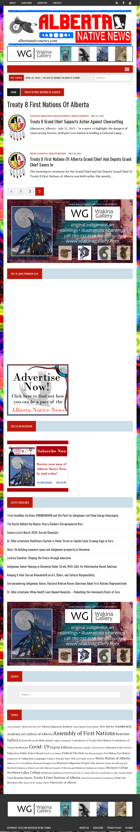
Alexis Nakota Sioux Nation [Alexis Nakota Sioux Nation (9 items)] (85, 727)
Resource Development (55, 116)
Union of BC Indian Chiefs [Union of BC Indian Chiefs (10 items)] (36, 783)
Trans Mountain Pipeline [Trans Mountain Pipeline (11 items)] (19, 778)
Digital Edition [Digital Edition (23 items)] (61, 748)
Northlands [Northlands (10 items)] (46, 773)
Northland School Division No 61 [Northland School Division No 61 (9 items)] (68, 773)
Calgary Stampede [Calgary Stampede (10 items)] (62, 741)
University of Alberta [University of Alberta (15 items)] (63, 783)
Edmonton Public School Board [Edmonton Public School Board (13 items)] (25, 754)
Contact (57, 2)
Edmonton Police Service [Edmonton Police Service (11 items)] (118, 748)
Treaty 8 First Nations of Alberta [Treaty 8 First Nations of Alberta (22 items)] (56, 778)
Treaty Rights (79, 116)
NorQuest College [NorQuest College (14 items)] (117, 768)
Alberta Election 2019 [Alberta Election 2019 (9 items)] (31, 727)
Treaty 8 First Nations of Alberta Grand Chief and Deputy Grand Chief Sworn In (80, 162)
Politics (35, 116)
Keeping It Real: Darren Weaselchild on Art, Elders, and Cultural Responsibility (50, 575)
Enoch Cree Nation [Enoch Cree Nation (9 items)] (52, 754)
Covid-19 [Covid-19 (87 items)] (39, 747)
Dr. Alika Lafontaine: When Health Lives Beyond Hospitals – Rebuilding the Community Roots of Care (63, 592)
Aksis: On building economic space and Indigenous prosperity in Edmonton (48, 550)
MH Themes (46, 828)
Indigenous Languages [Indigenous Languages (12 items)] (33, 759)
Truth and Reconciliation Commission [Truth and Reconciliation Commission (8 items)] (97, 778)
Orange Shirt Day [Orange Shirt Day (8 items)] (91, 773)
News (33, 153)
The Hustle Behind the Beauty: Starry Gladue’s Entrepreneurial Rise (44, 524)
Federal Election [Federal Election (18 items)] (73, 754)
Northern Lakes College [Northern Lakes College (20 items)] (23, 773)
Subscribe (27, 2)
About (13, 2)
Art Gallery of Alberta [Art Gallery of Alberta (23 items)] (36, 734)
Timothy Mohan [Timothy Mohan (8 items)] (125, 773)
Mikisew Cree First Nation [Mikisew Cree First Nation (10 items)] (19, 763)
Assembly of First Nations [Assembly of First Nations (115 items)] (84, 733)
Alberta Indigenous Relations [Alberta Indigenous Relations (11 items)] (57, 727)
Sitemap (129, 828)
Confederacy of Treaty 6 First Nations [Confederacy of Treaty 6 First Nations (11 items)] (91, 741)
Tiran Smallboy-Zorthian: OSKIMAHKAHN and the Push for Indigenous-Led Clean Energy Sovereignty (62, 516)
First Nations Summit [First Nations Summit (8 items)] (94, 754)
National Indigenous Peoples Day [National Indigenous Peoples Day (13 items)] (76, 763)
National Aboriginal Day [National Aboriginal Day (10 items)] (44, 763)
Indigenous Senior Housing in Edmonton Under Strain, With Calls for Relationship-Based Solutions (62, 567)
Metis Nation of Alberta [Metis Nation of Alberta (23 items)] (112, 759)
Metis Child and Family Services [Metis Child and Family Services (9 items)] (79, 759)
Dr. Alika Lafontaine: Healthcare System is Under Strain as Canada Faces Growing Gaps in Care (60, 541)
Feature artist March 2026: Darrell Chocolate (32, 533)
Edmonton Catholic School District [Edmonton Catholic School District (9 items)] (89, 748)
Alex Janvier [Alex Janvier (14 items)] (106, 727)
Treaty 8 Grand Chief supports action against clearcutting (76, 121)
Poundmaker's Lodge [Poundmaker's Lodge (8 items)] (108, 773)
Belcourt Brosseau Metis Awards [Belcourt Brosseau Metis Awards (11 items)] (36, 741)
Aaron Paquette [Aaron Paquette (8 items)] (14, 727)
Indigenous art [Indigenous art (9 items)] (14, 759)
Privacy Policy (114, 828)
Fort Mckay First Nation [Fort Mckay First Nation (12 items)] (117, 754)
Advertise (42, 2)
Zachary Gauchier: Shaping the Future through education (39, 558)
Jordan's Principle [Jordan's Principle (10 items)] (55, 759)
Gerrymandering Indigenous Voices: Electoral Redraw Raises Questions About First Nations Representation (66, 584)
